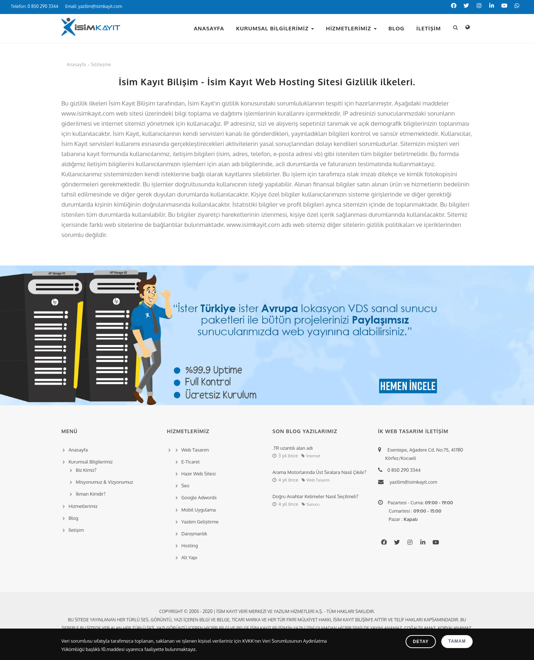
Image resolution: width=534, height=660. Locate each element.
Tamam (457, 641)
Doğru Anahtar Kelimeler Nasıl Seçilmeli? (315, 496)
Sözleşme (101, 64)
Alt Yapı (189, 557)
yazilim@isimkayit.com (411, 482)
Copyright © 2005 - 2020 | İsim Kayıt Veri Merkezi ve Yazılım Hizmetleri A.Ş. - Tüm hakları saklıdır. (267, 611)
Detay (421, 641)
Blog (396, 28)
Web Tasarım (195, 450)
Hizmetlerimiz (83, 506)
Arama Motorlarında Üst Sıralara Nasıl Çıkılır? (319, 472)
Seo (185, 485)
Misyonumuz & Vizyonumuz (104, 482)
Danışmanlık (194, 533)
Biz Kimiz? (86, 470)
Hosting (189, 545)
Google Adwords (199, 497)
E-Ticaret (190, 462)
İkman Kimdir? (91, 494)
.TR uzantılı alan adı (292, 448)
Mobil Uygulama (198, 510)
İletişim (428, 28)
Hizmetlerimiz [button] (351, 28)
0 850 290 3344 (403, 470)
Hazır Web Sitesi (198, 473)
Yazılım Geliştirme (200, 522)
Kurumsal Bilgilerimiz (275, 28)
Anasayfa (209, 28)
